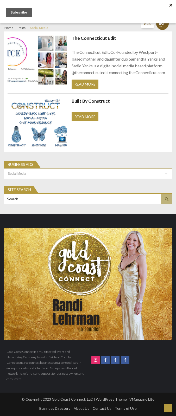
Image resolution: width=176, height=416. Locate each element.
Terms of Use (126, 408)
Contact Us (102, 408)
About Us (81, 408)
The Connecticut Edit (94, 38)
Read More (85, 84)
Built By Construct (91, 101)
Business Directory (54, 408)
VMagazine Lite (141, 399)
